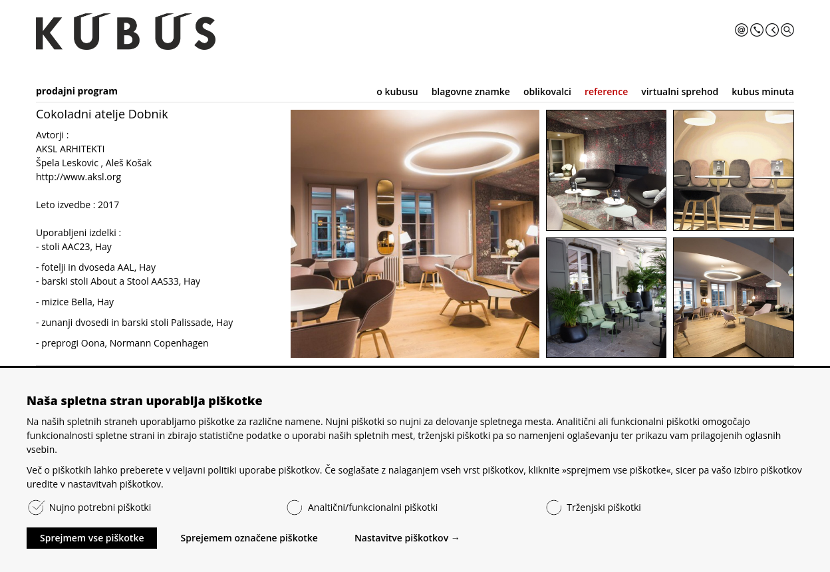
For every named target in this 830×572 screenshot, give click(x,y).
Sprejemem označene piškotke (248, 537)
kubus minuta (763, 91)
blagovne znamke (471, 91)
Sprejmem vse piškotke (92, 537)
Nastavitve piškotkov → (407, 537)
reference (606, 91)
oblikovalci (547, 91)
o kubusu (397, 91)
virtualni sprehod (679, 91)
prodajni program (77, 90)
